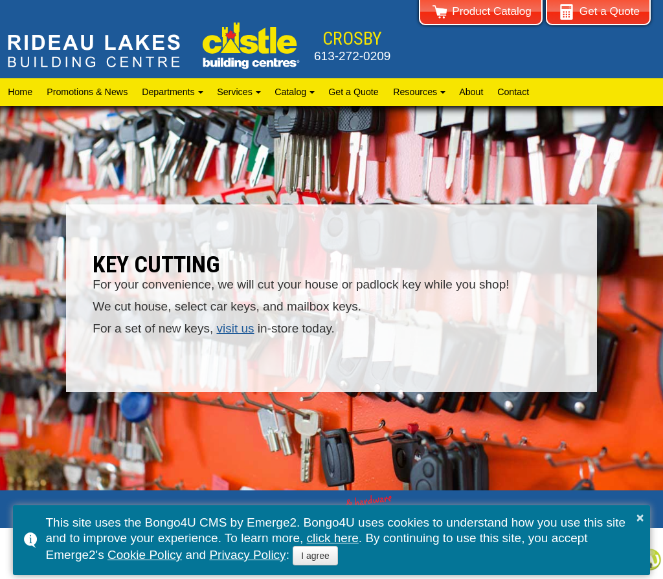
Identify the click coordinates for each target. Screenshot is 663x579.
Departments (168, 92)
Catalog (290, 92)
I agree (315, 556)
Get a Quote (354, 92)
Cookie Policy (144, 555)
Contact (513, 92)
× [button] (640, 517)
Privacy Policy (247, 555)
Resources (415, 92)
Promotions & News (87, 92)
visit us (235, 328)
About (471, 92)
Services (235, 92)
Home (20, 92)
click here (333, 538)
